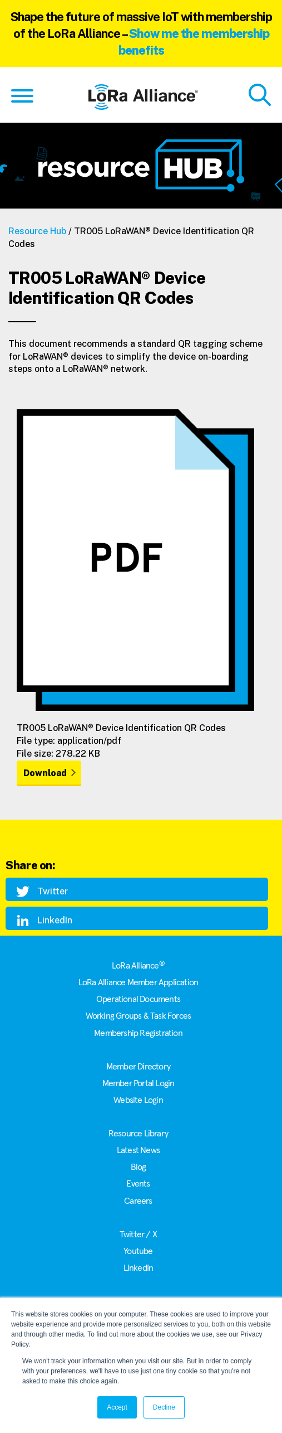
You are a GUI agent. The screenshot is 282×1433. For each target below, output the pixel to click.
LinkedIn (138, 1267)
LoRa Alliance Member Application (138, 982)
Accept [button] (117, 1407)
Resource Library (138, 1133)
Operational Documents (138, 999)
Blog (138, 1167)
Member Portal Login (138, 1083)
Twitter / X (138, 1234)
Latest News (138, 1150)
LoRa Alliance (138, 965)
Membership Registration (138, 1033)
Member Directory (138, 1066)
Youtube (137, 1251)
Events (138, 1183)
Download (45, 773)
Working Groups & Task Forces (138, 1015)
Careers (138, 1201)
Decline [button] (164, 1407)
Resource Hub (37, 231)
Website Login (138, 1100)
